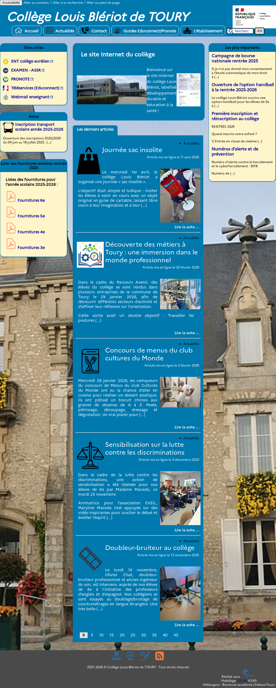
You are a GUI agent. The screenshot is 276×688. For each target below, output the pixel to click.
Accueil (27, 30)
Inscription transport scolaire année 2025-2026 (39, 127)
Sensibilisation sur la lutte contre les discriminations (145, 448)
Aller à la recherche (68, 3)
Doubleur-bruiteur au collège (150, 548)
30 (143, 635)
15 (111, 635)
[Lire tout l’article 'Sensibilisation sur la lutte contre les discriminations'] (187, 530)
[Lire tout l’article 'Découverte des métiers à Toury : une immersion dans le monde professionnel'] (187, 333)
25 (132, 635)
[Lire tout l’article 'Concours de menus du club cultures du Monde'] (187, 427)
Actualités (60, 30)
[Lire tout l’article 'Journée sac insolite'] (187, 227)
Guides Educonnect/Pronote (145, 30)
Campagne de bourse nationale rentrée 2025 (235, 58)
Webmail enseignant (30, 97)
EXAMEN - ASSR (26, 70)
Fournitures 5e (31, 216)
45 (176, 635)
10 (101, 635)
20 (122, 635)
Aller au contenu (36, 3)
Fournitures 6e (31, 200)
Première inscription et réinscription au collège (235, 116)
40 (165, 635)
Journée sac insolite (132, 150)
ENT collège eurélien (30, 61)
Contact (94, 30)
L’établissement (203, 30)
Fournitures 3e (31, 247)
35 (154, 635)
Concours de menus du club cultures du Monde (149, 354)
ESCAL (242, 681)
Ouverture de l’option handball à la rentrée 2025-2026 (243, 87)
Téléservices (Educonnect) (35, 88)
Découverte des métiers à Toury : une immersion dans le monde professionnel (151, 252)
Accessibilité (11, 3)
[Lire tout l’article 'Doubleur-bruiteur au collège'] (187, 625)
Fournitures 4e (31, 232)
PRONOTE (20, 79)
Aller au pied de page (103, 3)
